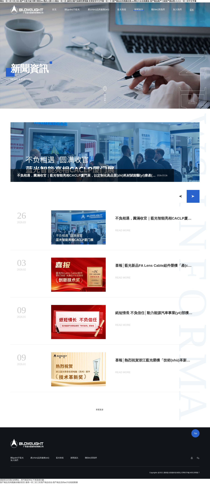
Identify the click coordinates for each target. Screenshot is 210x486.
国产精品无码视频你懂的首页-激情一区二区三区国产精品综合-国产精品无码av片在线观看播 (39, 485)
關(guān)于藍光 (72, 9)
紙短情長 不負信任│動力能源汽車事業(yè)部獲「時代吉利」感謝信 (154, 314)
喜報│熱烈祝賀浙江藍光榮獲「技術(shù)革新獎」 (151, 362)
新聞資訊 (139, 9)
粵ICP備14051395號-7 (191, 475)
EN (191, 9)
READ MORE (121, 230)
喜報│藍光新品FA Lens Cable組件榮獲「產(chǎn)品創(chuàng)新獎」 (154, 266)
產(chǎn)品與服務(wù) (99, 9)
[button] (193, 196)
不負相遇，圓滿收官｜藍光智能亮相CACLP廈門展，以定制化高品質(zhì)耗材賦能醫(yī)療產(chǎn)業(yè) (154, 218)
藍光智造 (122, 9)
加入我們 (178, 9)
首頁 (55, 9)
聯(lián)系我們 (158, 9)
